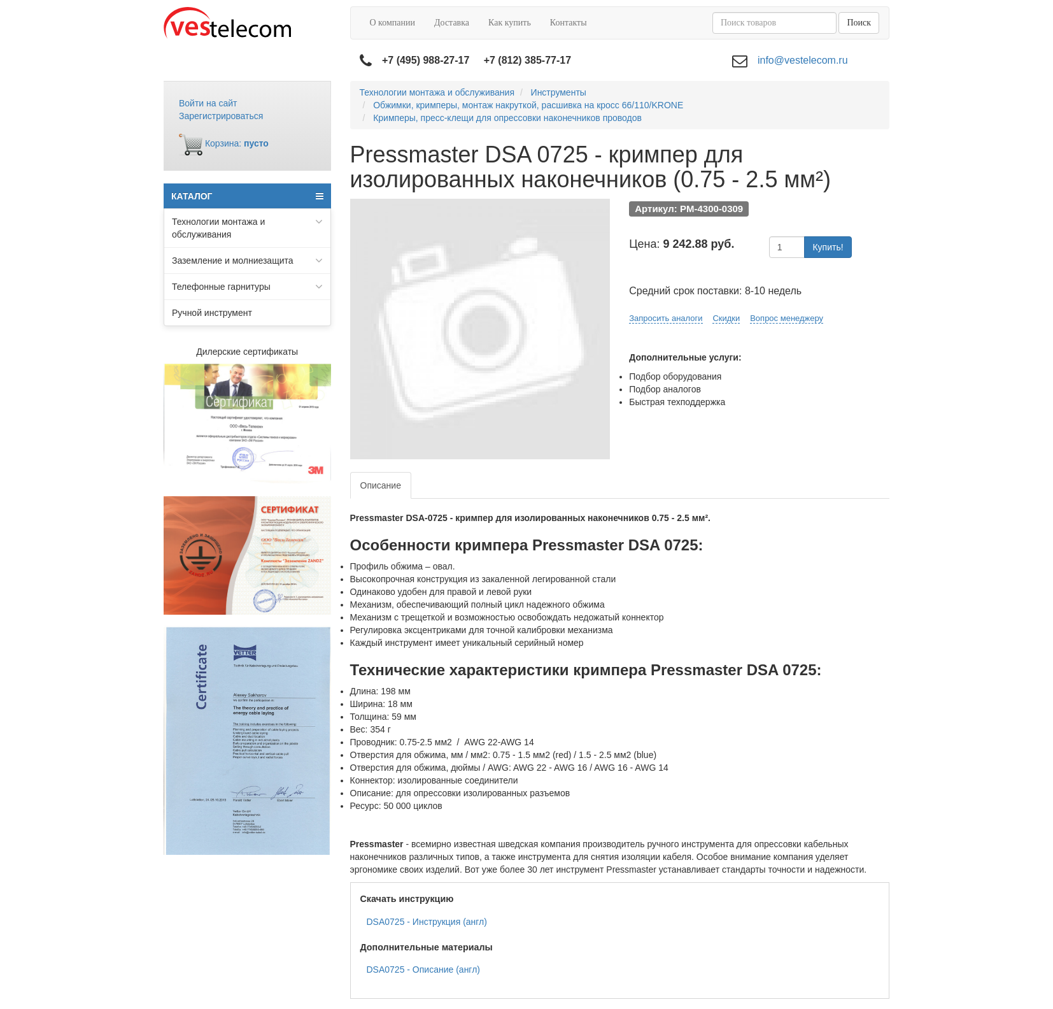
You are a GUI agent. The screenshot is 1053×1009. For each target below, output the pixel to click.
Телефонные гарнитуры (247, 286)
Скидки (726, 318)
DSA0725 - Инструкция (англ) (427, 922)
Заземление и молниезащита (247, 260)
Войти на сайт (208, 103)
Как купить (509, 22)
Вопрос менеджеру (786, 318)
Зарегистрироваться (221, 116)
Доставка (451, 22)
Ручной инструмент (212, 313)
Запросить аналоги (665, 318)
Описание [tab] (380, 485)
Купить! (827, 247)
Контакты (568, 22)
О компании (392, 22)
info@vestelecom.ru (803, 60)
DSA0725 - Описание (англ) (424, 969)
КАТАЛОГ (247, 196)
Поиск (859, 22)
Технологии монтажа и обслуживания (247, 227)
